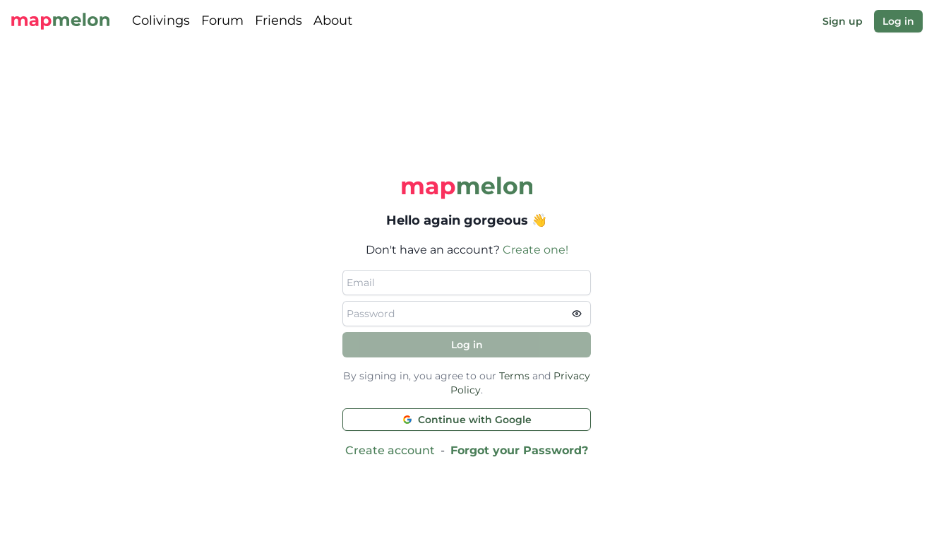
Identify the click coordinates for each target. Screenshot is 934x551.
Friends (278, 20)
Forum (222, 20)
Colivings (161, 20)
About (332, 20)
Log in (898, 21)
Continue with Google (467, 419)
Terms (514, 375)
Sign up (842, 21)
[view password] (581, 313)
